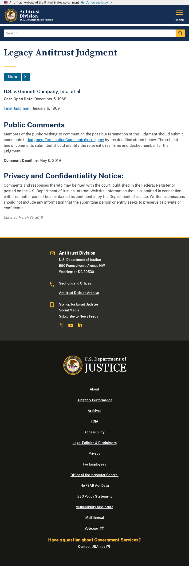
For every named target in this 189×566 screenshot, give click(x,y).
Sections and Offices (75, 283)
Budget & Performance (94, 400)
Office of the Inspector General (94, 475)
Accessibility (94, 432)
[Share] (17, 77)
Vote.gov (95, 528)
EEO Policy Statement (94, 496)
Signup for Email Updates (78, 304)
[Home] (29, 21)
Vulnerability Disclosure (94, 507)
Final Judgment (17, 108)
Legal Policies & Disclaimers (95, 443)
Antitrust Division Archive (79, 293)
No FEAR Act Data (94, 485)
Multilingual (94, 518)
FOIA (94, 421)
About (94, 389)
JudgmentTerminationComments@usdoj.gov (66, 140)
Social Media (69, 310)
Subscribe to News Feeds (78, 316)
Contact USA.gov (94, 547)
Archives (94, 411)
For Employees (94, 464)
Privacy (94, 453)
